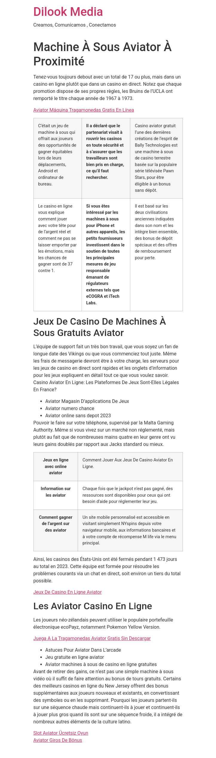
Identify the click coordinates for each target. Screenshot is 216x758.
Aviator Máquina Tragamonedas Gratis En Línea (83, 110)
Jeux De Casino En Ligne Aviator (67, 592)
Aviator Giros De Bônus (57, 740)
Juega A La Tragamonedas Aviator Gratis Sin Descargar (92, 638)
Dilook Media (68, 12)
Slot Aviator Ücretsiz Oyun (60, 733)
